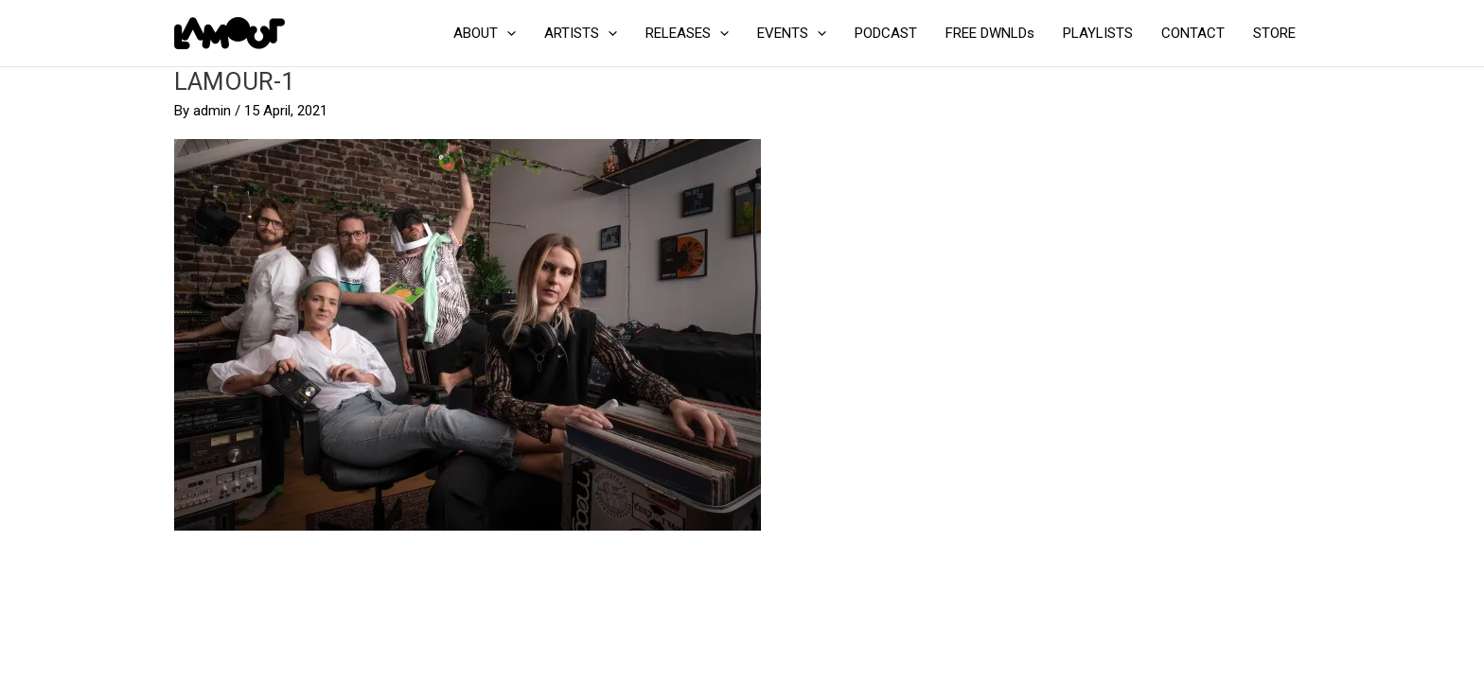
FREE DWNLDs (989, 33)
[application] (507, 33)
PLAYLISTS (1098, 33)
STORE (1274, 33)
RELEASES (687, 33)
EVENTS (791, 33)
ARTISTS (580, 33)
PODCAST (886, 33)
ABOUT (484, 33)
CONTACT (1193, 33)
